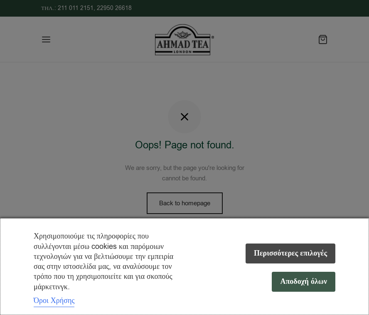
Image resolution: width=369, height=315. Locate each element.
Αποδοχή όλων (303, 281)
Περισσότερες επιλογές (290, 253)
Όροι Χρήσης (54, 300)
